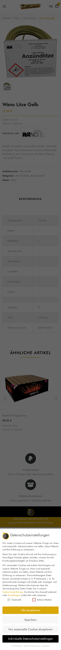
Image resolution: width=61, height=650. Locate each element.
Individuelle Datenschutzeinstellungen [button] (30, 639)
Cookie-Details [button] (16, 646)
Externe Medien (42, 599)
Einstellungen (14, 595)
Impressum (46, 646)
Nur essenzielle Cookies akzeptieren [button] (30, 629)
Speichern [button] (30, 620)
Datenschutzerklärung (12, 592)
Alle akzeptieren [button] (30, 610)
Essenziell (14, 599)
